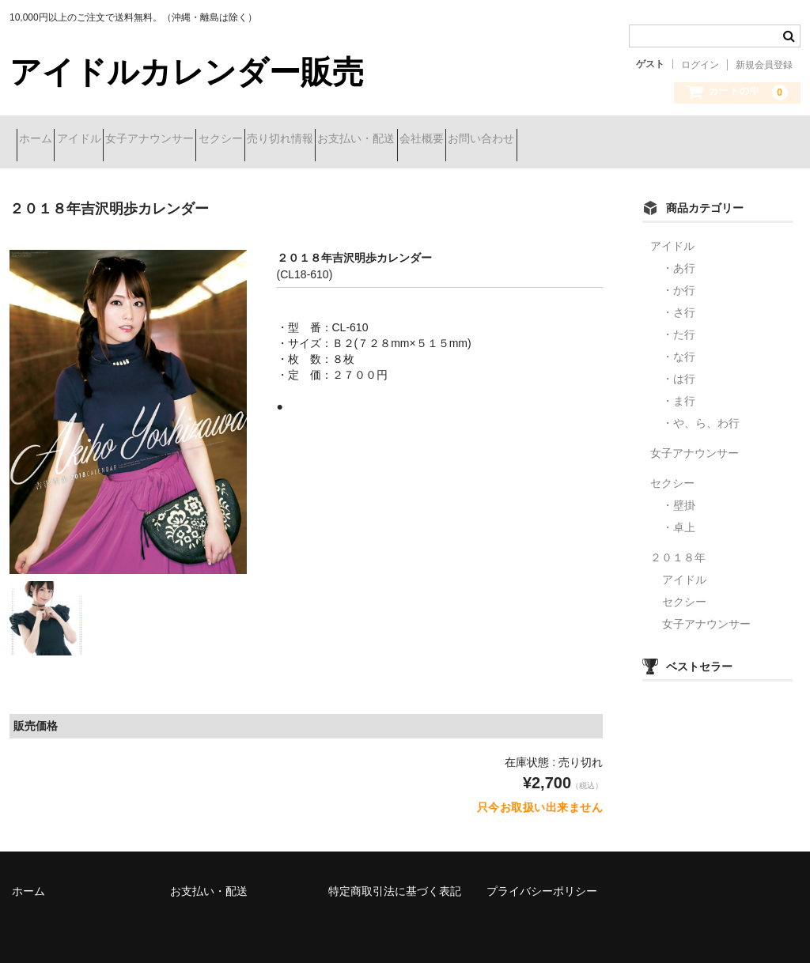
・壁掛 (678, 493)
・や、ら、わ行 (701, 411)
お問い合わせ (685, 140)
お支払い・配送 (504, 140)
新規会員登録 (764, 64)
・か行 (678, 278)
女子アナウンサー (212, 140)
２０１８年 (678, 545)
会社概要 (597, 140)
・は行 (678, 367)
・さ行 (678, 300)
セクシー (312, 140)
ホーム (42, 140)
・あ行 (678, 256)
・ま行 (678, 389)
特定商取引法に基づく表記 (394, 879)
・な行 (678, 344)
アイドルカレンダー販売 (186, 72)
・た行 (678, 322)
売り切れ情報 (399, 140)
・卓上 (678, 515)
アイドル (114, 140)
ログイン (700, 64)
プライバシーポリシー (541, 879)
